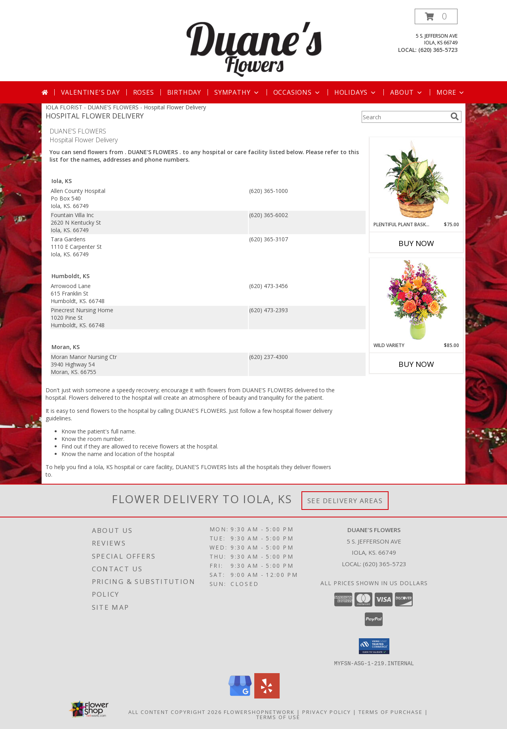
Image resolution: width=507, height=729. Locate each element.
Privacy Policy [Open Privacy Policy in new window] (326, 711)
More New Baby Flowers (404, 386)
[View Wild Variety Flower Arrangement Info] (416, 300)
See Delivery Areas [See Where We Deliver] (345, 500)
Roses (143, 92)
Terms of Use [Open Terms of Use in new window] (278, 716)
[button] (436, 16)
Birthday (184, 92)
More (450, 92)
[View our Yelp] (267, 696)
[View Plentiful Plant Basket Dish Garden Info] (416, 179)
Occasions (297, 92)
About (406, 92)
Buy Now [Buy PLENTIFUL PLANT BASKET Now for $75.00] (416, 243)
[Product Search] (404, 116)
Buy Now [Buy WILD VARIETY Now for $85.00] (416, 364)
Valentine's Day (90, 92)
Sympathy (237, 92)
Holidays (355, 92)
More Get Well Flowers (404, 131)
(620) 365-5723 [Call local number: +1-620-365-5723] (437, 49)
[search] (454, 116)
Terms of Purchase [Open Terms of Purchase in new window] (390, 711)
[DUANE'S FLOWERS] (254, 45)
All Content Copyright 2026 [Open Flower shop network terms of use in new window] (175, 711)
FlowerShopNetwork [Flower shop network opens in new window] (259, 711)
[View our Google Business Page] (240, 696)
